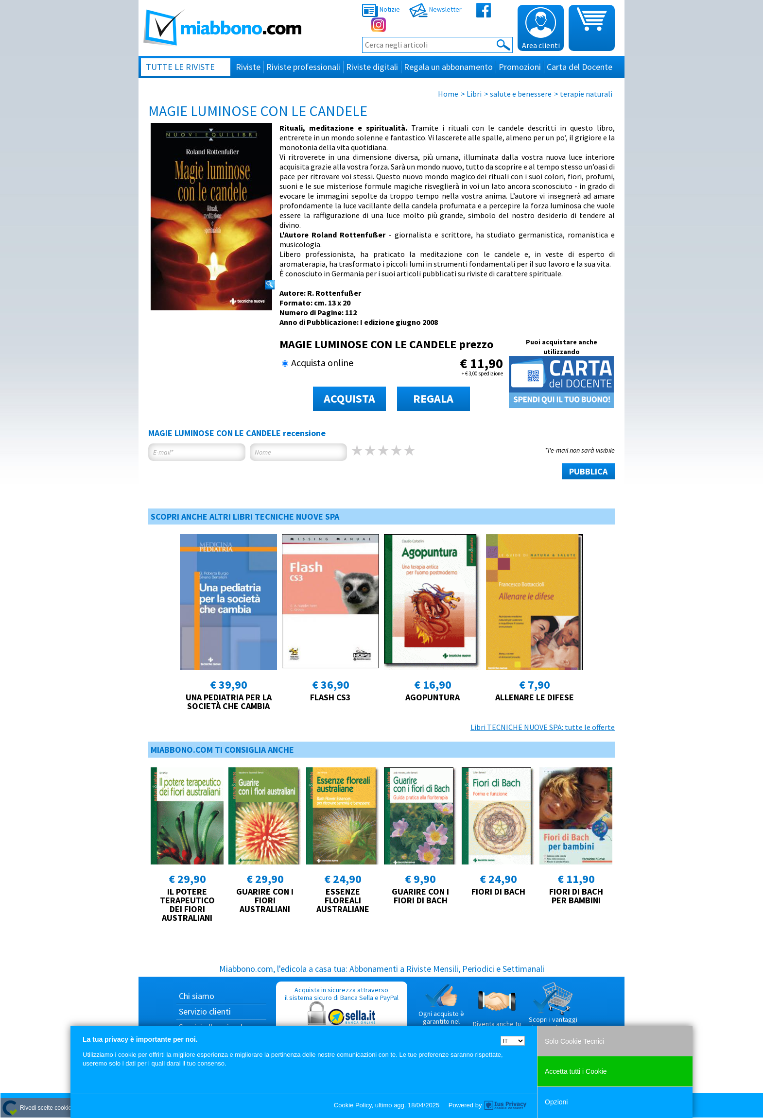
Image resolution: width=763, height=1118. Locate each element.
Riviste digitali (372, 66)
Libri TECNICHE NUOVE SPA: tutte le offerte (542, 727)
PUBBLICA (588, 471)
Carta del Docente (579, 66)
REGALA (433, 398)
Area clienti (541, 28)
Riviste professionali (303, 66)
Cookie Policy (353, 1105)
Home (448, 94)
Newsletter (435, 9)
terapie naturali (586, 94)
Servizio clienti (205, 1011)
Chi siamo (196, 995)
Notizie (381, 9)
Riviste (248, 66)
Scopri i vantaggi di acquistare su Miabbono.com (553, 1010)
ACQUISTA (349, 398)
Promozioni (520, 66)
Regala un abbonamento (448, 66)
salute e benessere (521, 94)
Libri (474, 94)
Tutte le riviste (180, 66)
